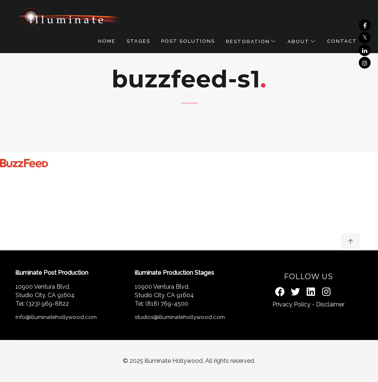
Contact (342, 41)
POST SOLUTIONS (188, 41)
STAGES (138, 41)
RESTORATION (248, 41)
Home (107, 41)
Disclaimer (330, 304)
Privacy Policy (291, 304)
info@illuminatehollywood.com (56, 317)
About (298, 41)
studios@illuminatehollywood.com (180, 317)
